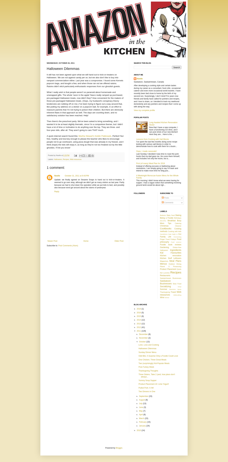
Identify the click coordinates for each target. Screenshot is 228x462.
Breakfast (172, 221)
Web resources (75, 159)
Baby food (171, 215)
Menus (163, 264)
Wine (162, 297)
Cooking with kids (174, 231)
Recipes (66, 159)
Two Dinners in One (147, 391)
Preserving (177, 266)
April (141, 414)
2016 (139, 313)
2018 (139, 309)
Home (86, 241)
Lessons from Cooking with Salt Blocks (152, 139)
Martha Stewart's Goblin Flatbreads (95, 136)
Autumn (163, 215)
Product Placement (168, 269)
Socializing (165, 286)
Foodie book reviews (170, 245)
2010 (139, 430)
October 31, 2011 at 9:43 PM (77, 176)
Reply (56, 191)
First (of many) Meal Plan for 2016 (150, 163)
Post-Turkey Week (146, 367)
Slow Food (177, 284)
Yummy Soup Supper (147, 380)
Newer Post (52, 241)
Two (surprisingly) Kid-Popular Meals (154, 363)
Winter (167, 297)
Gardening (164, 247)
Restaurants (165, 275)
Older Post (119, 241)
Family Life (165, 237)
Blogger (119, 448)
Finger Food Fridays (168, 239)
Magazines (164, 261)
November (143, 338)
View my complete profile (144, 110)
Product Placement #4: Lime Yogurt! (154, 384)
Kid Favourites (170, 252)
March (142, 418)
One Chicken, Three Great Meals (152, 360)
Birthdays (177, 218)
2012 (139, 327)
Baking (178, 215)
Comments (167, 203)
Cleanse (178, 226)
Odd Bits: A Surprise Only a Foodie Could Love (158, 356)
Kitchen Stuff (166, 258)
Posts (165, 198)
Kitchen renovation (170, 255)
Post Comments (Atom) (68, 246)
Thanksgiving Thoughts (148, 371)
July (141, 403)
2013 (139, 324)
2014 (139, 320)
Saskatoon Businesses (166, 282)
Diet (179, 234)
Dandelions (164, 234)
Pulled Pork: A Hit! (146, 388)
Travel (173, 292)
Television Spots (175, 289)
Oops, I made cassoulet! (146, 151)
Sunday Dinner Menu (147, 352)
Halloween (58, 159)
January (142, 426)
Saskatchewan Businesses (170, 278)
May (141, 411)
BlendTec (163, 221)
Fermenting (177, 237)
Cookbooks (165, 228)
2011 (139, 331)
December (143, 334)
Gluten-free (177, 247)
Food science (176, 242)
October (142, 342)
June (141, 407)
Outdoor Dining (175, 264)
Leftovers (177, 258)
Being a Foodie (166, 218)
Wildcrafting (177, 295)
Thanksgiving (165, 292)
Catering (178, 223)
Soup (179, 287)
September (144, 396)
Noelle (57, 176)
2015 (139, 316)
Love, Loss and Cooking (149, 345)
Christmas (164, 226)
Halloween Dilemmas (147, 348)
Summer (163, 289)
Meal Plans (175, 261)
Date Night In (173, 234)
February (143, 422)
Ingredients (175, 250)
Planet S (165, 266)
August (142, 400)
